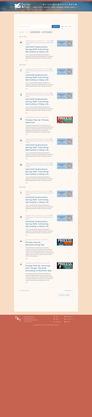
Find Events (56, 26)
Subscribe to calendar (64, 295)
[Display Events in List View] (62, 26)
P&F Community (47, 4)
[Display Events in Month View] (66, 26)
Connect (73, 7)
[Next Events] (22, 32)
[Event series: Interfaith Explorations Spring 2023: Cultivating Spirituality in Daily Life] (39, 42)
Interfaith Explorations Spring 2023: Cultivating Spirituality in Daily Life (37, 49)
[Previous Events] (20, 32)
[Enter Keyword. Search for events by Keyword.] (35, 26)
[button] (38, 7)
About (35, 7)
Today (26, 32)
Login (55, 4)
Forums (66, 7)
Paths (41, 7)
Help (66, 4)
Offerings (47, 7)
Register (61, 4)
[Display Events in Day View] (70, 26)
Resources (59, 7)
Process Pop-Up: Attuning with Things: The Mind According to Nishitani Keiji (39, 268)
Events (53, 7)
